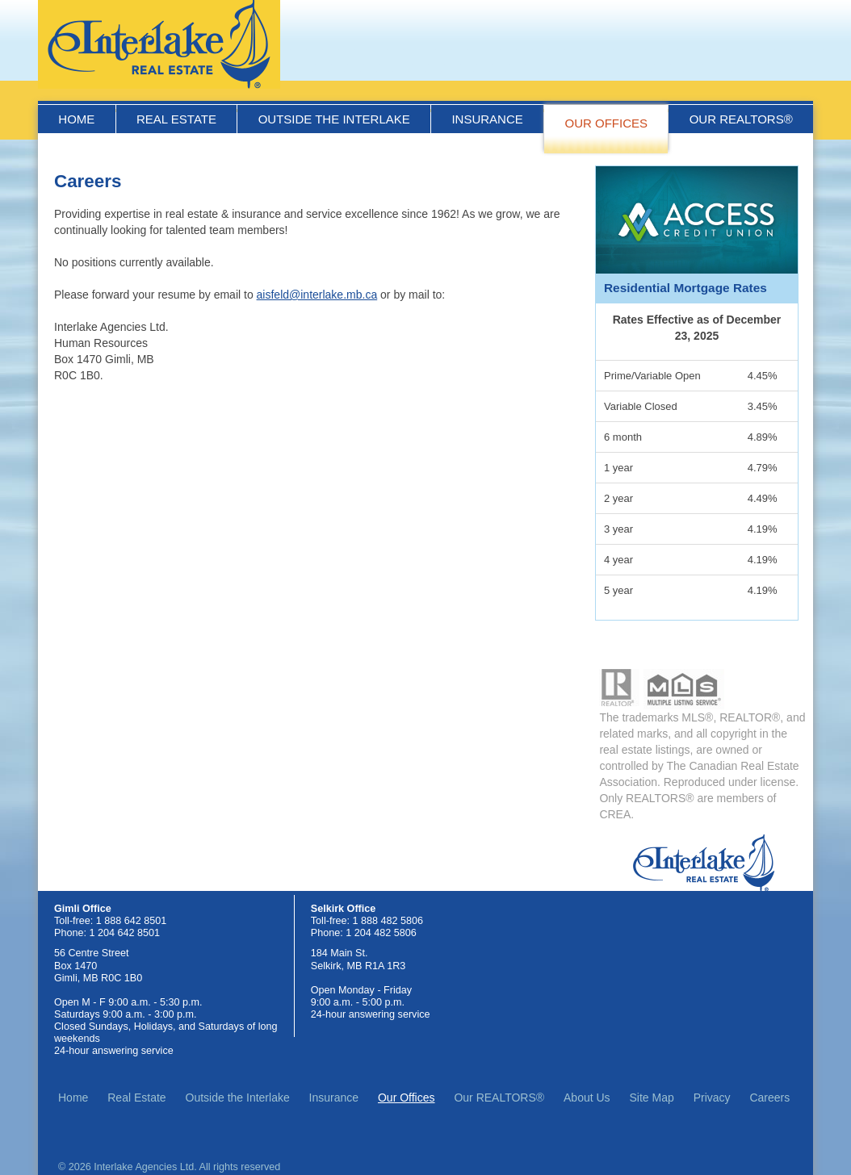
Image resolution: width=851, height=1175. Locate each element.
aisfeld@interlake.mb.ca (317, 294)
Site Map (652, 1097)
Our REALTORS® (741, 119)
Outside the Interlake (334, 119)
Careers (769, 1097)
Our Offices (606, 123)
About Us (587, 1097)
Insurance (486, 119)
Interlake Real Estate (159, 44)
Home (76, 119)
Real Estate (176, 119)
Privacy (712, 1097)
